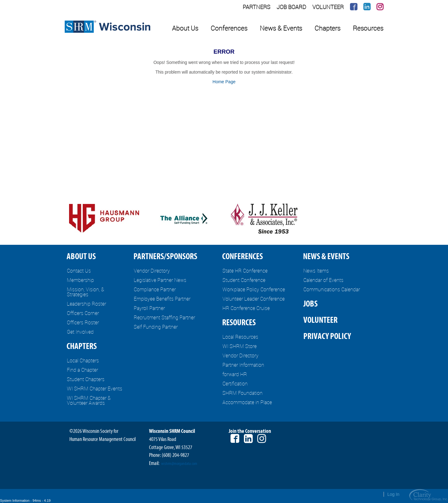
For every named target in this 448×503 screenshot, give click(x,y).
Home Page (224, 81)
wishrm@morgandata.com (179, 463)
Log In (393, 494)
